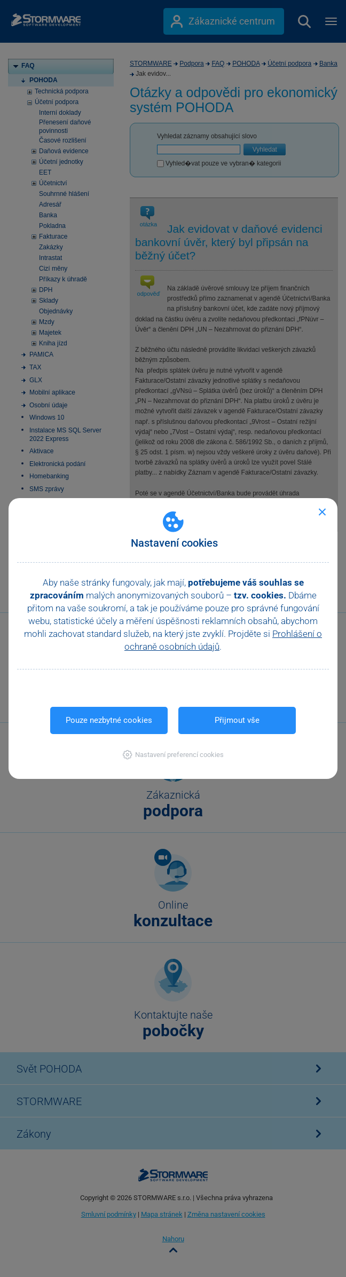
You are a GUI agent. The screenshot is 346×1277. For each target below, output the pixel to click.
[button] (173, 755)
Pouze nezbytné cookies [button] (109, 720)
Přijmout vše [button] (237, 720)
